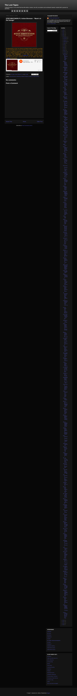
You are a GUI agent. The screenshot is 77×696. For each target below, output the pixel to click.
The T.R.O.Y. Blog (50, 679)
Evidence (31, 76)
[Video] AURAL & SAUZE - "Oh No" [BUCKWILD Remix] (65, 149)
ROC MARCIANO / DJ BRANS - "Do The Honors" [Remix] (65, 228)
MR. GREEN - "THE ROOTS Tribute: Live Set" (65, 495)
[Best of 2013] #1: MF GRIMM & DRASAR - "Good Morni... (65, 404)
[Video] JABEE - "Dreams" (65, 399)
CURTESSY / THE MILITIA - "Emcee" (65, 374)
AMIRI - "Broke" (65, 145)
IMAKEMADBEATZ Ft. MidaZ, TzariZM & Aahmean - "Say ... (65, 380)
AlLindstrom (49, 656)
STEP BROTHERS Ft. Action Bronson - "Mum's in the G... (65, 349)
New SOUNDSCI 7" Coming (65, 511)
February (64, 51)
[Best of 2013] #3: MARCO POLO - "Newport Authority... (65, 418)
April (64, 48)
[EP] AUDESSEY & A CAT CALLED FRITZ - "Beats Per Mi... (65, 517)
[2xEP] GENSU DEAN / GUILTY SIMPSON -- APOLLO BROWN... (65, 327)
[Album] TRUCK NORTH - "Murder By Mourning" (65, 334)
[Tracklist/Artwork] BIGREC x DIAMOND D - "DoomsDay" (65, 341)
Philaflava (49, 670)
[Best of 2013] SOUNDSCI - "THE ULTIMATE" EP (65, 586)
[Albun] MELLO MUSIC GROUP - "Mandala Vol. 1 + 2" (65, 63)
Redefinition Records (50, 672)
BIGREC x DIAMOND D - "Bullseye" (65, 359)
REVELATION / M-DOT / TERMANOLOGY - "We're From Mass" (65, 554)
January (64, 53)
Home (24, 121)
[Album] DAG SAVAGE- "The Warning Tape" (65, 355)
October (64, 40)
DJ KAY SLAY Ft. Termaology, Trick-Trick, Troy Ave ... (65, 161)
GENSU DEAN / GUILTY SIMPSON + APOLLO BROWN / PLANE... (65, 431)
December (65, 37)
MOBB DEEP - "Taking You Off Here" (65, 74)
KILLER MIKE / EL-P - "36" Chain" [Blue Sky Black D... (65, 310)
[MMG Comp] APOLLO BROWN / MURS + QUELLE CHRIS (65, 267)
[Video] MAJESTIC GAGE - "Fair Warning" (65, 123)
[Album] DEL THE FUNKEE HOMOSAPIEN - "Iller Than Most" (65, 593)
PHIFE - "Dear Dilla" (64, 217)
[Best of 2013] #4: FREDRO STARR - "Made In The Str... (65, 424)
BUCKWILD (49, 635)
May (64, 47)
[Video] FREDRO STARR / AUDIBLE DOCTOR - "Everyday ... (65, 608)
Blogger (48, 693)
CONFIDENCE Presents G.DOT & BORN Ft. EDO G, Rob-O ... (65, 387)
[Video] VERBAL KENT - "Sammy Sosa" (65, 188)
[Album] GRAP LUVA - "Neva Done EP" (65, 155)
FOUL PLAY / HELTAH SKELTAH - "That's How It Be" (65, 316)
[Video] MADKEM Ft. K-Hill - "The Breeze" (65, 199)
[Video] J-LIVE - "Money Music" (65, 89)
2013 (63, 620)
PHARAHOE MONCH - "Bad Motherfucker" (65, 69)
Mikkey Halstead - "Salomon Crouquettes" (65, 276)
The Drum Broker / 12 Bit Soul (52, 676)
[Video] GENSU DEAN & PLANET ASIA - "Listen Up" (65, 536)
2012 (63, 621)
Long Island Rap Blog (51, 667)
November (65, 38)
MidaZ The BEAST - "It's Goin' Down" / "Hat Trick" (65, 449)
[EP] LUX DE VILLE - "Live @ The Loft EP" (65, 530)
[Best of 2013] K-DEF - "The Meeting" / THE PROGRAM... (65, 600)
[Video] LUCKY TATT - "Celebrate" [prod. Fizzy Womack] (65, 282)
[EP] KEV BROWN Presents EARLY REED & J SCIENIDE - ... (65, 112)
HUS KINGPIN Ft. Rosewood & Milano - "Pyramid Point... (65, 478)
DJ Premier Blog (50, 661)
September (65, 41)
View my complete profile (51, 23)
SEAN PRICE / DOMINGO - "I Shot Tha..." (65, 137)
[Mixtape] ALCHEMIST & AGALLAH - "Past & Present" (65, 574)
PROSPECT (49, 644)
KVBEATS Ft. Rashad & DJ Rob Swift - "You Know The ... (65, 303)
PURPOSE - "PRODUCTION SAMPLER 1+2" (65, 506)
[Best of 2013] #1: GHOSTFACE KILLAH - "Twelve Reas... (65, 411)
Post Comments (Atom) (27, 125)
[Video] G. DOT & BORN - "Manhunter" (65, 93)
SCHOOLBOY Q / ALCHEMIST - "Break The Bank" (65, 241)
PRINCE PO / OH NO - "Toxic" (65, 132)
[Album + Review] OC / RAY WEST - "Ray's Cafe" (65, 221)
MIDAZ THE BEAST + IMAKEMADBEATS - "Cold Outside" (65, 193)
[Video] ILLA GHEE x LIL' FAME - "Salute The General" (65, 174)
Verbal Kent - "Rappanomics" (65, 444)
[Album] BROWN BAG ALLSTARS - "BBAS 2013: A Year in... (65, 524)
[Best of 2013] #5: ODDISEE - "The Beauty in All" (65, 501)
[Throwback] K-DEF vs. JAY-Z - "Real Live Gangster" (65, 568)
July (64, 44)
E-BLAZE (48, 638)
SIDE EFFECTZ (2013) (51, 647)
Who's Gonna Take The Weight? (52, 683)
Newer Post (9, 121)
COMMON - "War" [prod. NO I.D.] (65, 484)
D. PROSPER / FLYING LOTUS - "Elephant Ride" (65, 212)
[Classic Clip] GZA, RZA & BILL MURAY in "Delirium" (65, 128)
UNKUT (48, 681)
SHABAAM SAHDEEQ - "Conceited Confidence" (65, 543)
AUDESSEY (49, 631)
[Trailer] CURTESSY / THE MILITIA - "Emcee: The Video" (65, 615)
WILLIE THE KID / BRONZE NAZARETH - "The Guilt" (65, 84)
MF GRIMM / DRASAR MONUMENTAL (53, 640)
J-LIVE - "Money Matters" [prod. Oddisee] (65, 364)
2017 (63, 31)
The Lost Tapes (11, 5)
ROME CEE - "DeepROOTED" (65, 271)
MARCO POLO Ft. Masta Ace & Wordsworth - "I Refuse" (65, 289)
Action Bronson (12, 76)
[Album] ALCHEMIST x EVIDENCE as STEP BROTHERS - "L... (65, 253)
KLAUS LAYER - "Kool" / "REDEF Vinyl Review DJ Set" (65, 205)
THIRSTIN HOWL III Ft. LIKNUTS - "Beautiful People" (65, 562)
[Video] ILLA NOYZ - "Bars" (65, 142)
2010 (63, 624)
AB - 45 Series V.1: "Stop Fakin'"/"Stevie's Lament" (65, 460)
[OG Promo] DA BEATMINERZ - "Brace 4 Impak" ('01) (65, 57)
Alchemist (18, 76)
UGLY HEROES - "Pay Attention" (65, 549)
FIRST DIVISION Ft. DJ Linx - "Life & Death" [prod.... (65, 394)
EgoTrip (48, 663)
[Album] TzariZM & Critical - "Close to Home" (65, 247)
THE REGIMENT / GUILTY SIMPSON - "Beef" (65, 471)
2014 (63, 35)
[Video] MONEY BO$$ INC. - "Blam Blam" (65, 580)
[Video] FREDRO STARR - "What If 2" (65, 454)
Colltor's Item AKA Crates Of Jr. (52, 658)
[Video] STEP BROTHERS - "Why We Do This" (65, 78)
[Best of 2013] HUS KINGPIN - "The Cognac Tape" (65, 489)
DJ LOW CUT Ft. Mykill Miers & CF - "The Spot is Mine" (65, 369)
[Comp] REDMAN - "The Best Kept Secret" (65, 118)
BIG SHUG (49, 633)
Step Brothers (36, 76)
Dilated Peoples (24, 76)
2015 (63, 34)
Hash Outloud (49, 665)
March (64, 50)
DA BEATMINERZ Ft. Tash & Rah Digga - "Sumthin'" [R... (65, 296)
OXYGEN (49, 642)
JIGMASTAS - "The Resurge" (65, 321)
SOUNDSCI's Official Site (51, 674)
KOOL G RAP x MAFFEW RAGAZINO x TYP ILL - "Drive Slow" (65, 181)
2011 (63, 623)
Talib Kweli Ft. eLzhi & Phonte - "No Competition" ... (65, 234)
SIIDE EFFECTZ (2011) (51, 649)
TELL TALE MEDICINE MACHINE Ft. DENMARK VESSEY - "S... (65, 105)
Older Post (39, 121)
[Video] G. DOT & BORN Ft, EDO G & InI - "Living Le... (65, 261)
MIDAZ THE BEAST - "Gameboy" (65, 98)
